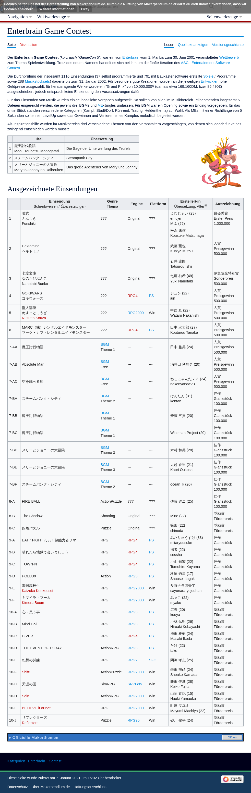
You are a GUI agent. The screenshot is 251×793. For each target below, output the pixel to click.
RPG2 (133, 660)
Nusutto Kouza (34, 318)
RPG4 (133, 296)
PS (151, 296)
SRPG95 (135, 684)
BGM (105, 344)
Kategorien (16, 761)
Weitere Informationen (56, 9)
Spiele (208, 76)
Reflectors (30, 723)
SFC (152, 660)
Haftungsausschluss (90, 787)
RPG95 (134, 720)
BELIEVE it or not (36, 708)
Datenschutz (17, 787)
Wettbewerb (229, 57)
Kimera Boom (33, 603)
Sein (25, 696)
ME (100, 105)
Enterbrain (130, 57)
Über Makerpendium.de (50, 787)
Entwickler (209, 81)
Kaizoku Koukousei (37, 591)
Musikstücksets (37, 81)
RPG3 (133, 576)
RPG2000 (136, 313)
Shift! (26, 672)
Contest (55, 761)
